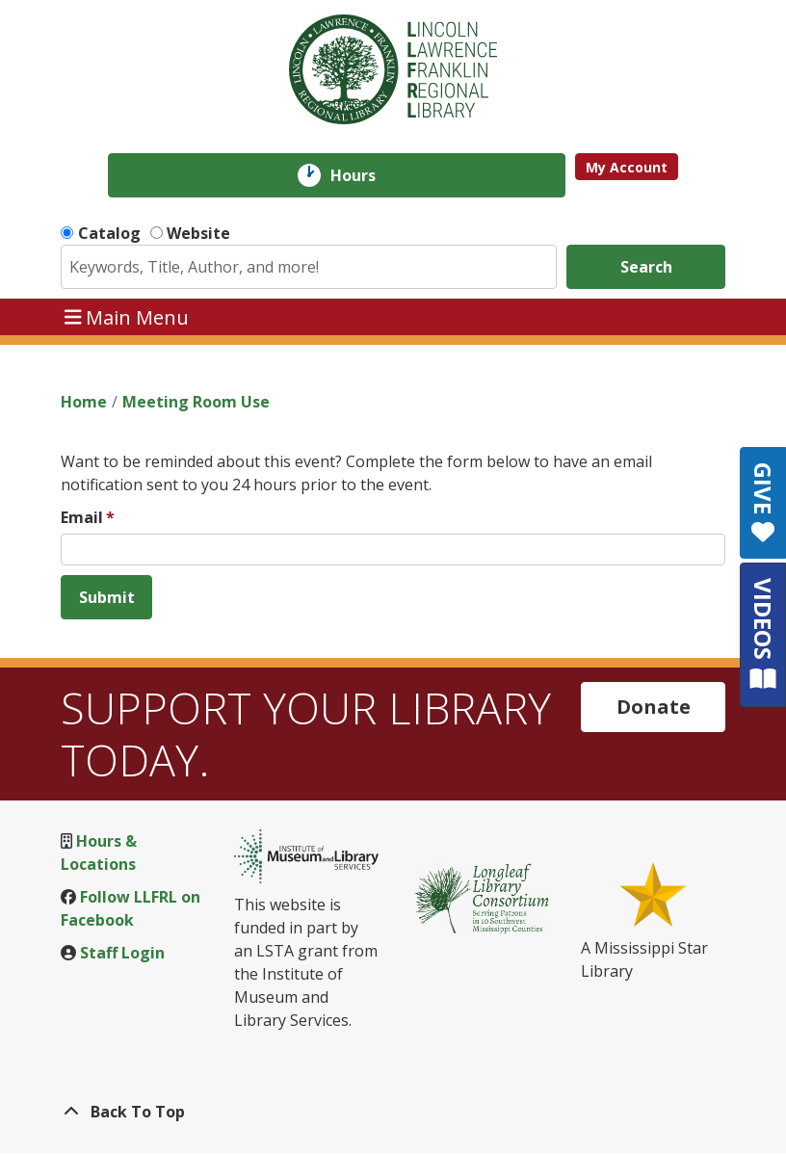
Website (198, 233)
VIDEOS (763, 634)
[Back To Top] (393, 1111)
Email (82, 517)
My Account (627, 167)
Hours (366, 175)
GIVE (763, 502)
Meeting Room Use (196, 401)
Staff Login (122, 952)
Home (84, 401)
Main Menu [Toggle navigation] (127, 316)
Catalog (109, 233)
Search (646, 266)
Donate (653, 707)
